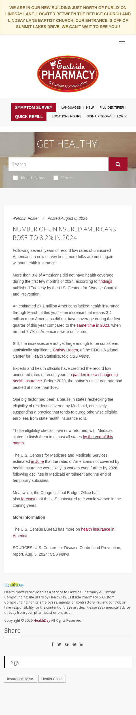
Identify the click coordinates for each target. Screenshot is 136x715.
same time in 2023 (93, 325)
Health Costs (51, 679)
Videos (64, 177)
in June (37, 461)
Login (122, 116)
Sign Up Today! (99, 116)
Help (90, 107)
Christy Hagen (65, 350)
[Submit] (118, 164)
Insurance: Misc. (20, 679)
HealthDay (41, 620)
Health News (29, 177)
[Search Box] (58, 164)
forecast (28, 499)
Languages (71, 107)
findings (105, 281)
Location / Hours (66, 116)
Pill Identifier (112, 107)
